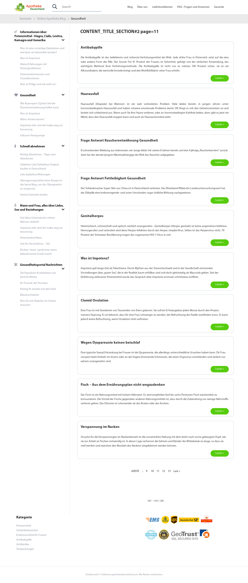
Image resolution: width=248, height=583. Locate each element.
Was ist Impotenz (30, 58)
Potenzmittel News (31, 237)
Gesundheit (25, 95)
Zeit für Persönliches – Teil (34, 243)
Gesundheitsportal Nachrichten (38, 265)
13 (169, 471)
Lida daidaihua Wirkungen (35, 174)
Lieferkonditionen (162, 7)
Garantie (219, 7)
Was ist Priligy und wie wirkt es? (38, 84)
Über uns (142, 7)
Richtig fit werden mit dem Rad (38, 289)
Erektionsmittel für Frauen (31, 535)
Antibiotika (22, 544)
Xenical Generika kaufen (34, 194)
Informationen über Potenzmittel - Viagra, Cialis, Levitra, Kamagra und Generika (38, 36)
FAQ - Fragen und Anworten (193, 7)
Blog (130, 7)
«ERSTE (135, 471)
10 (152, 471)
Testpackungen (25, 549)
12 (163, 471)
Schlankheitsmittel (27, 530)
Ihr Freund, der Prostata (34, 283)
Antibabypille (24, 539)
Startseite (25, 18)
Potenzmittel (23, 525)
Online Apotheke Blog (51, 18)
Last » (176, 471)
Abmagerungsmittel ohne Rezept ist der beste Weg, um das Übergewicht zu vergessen (41, 184)
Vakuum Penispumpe (32, 135)
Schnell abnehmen (29, 146)
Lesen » (219, 78)
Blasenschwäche (29, 295)
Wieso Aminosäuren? (32, 119)
